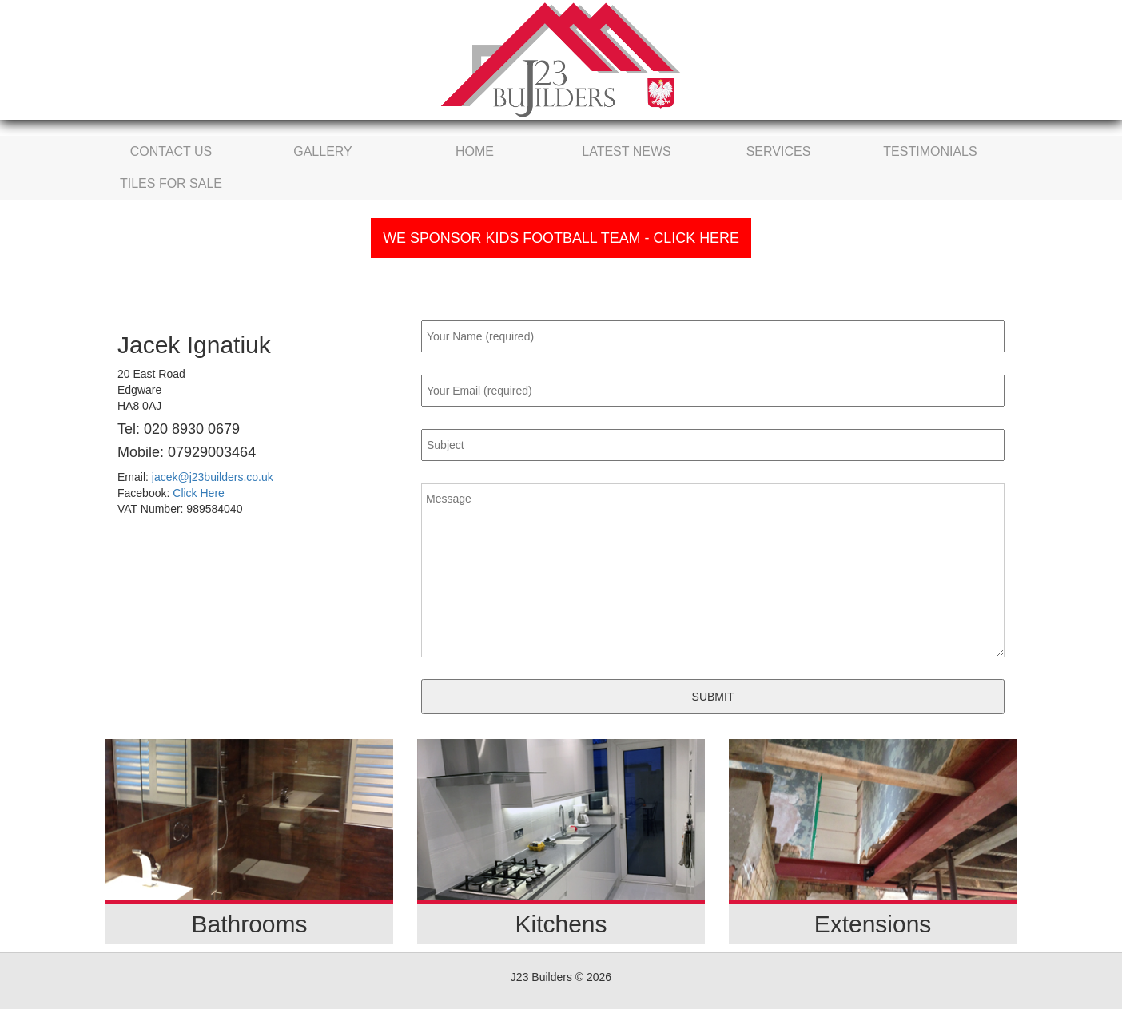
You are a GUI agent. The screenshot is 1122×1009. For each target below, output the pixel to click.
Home (475, 151)
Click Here (199, 493)
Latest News (626, 151)
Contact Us (171, 151)
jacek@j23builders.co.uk (212, 477)
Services (778, 151)
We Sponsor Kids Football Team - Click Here (561, 238)
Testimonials (930, 151)
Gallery (322, 151)
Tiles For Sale (171, 183)
